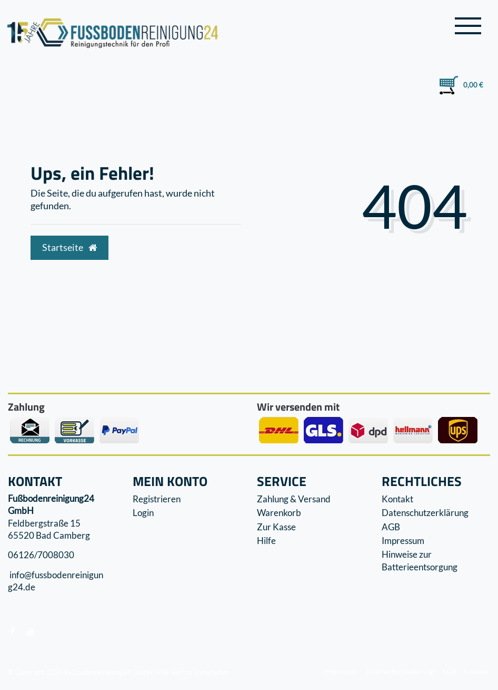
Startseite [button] (69, 247)
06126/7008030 (41, 555)
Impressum (403, 540)
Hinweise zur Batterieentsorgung (419, 560)
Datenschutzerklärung (425, 512)
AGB (391, 526)
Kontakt (397, 498)
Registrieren (157, 498)
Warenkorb (279, 512)
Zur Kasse (276, 526)
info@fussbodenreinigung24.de (55, 581)
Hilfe (266, 540)
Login (143, 512)
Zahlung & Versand (294, 498)
